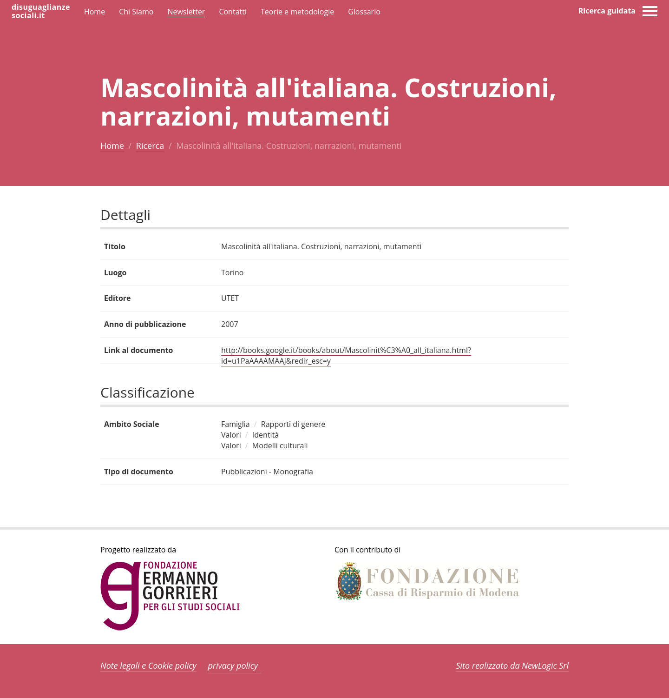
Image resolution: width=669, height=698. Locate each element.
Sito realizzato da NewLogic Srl (512, 665)
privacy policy (233, 665)
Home (112, 145)
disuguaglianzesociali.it (41, 11)
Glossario (364, 12)
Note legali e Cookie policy (148, 665)
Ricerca (150, 145)
